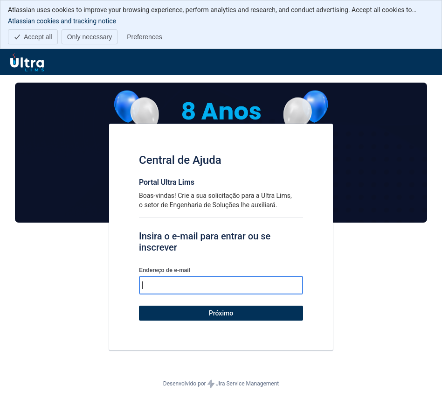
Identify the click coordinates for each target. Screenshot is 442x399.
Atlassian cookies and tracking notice (62, 20)
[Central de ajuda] (27, 62)
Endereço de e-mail (164, 270)
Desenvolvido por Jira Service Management (221, 384)
